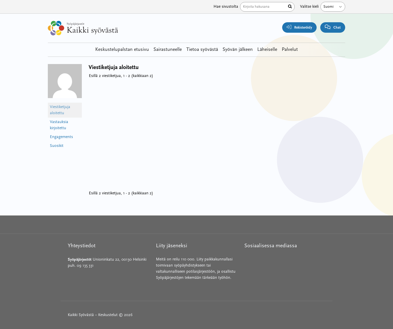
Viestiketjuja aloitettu (60, 110)
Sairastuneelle (167, 49)
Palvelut (290, 49)
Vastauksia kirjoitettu (59, 125)
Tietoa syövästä (202, 49)
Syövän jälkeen (238, 49)
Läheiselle (267, 49)
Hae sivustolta (225, 7)
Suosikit (56, 146)
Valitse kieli (309, 7)
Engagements (61, 137)
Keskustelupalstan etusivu (122, 49)
